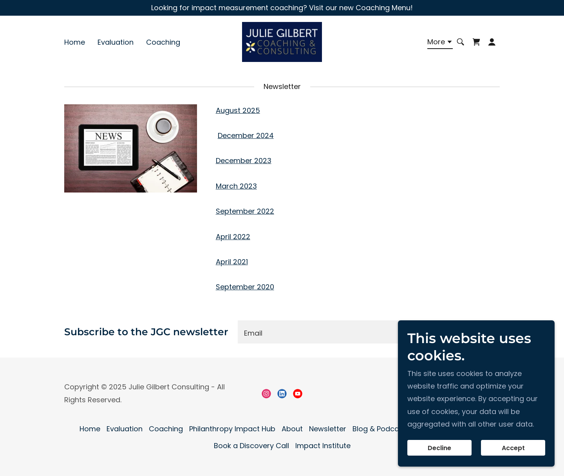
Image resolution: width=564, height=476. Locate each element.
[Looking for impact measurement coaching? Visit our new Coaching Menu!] (282, 8)
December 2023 (243, 160)
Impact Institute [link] (323, 446)
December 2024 (246, 135)
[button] (440, 43)
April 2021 (232, 262)
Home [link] (74, 42)
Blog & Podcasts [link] (381, 429)
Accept (513, 447)
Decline (439, 447)
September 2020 (245, 287)
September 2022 (245, 211)
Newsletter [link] (327, 429)
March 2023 (236, 186)
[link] (282, 42)
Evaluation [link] (116, 42)
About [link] (292, 429)
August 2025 (238, 110)
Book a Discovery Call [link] (251, 446)
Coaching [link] (163, 42)
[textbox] (331, 331)
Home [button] (90, 429)
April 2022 (233, 237)
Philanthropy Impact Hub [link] (232, 429)
